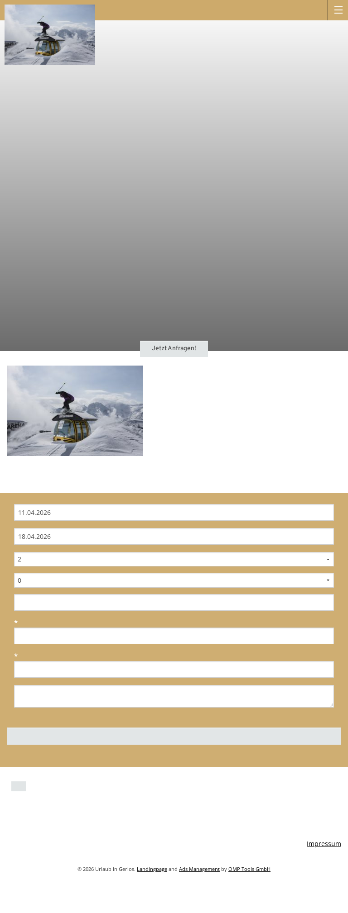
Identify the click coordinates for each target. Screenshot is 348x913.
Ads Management (199, 868)
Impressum (324, 843)
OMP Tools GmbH (249, 868)
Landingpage (152, 868)
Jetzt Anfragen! (174, 348)
